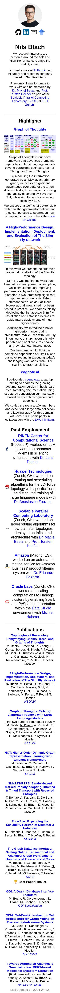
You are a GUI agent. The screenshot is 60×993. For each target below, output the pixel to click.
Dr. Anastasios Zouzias (32, 502)
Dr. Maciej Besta (23, 90)
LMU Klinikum (44, 419)
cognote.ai (30, 372)
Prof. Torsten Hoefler (29, 92)
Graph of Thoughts (30, 129)
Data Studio (41, 608)
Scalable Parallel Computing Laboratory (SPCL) (30, 99)
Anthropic (39, 70)
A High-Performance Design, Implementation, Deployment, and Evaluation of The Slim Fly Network (30, 233)
